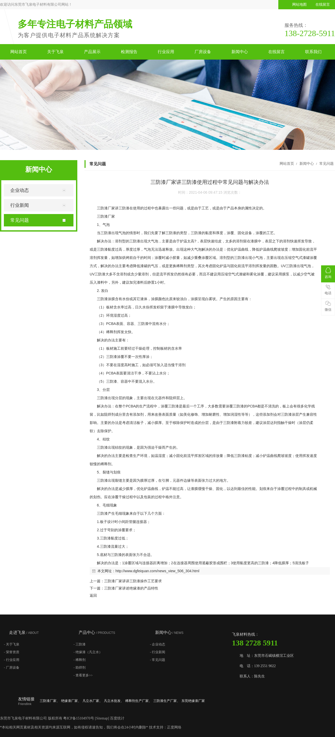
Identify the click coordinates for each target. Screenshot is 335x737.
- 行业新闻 (157, 652)
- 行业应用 (11, 660)
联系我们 (313, 52)
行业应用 (166, 52)
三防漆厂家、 (50, 701)
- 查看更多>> (83, 675)
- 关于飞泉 (11, 644)
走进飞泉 (24, 632)
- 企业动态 (157, 644)
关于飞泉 (55, 52)
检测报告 (129, 52)
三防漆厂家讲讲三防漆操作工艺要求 (133, 581)
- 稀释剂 (79, 660)
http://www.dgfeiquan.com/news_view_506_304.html (157, 571)
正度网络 (174, 727)
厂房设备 (203, 52)
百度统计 (117, 718)
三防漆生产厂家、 (166, 701)
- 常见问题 (157, 660)
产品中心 (97, 632)
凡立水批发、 (114, 701)
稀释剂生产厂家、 (138, 701)
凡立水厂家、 (92, 701)
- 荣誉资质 (11, 652)
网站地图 (299, 4)
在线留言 (322, 4)
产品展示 (92, 52)
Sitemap (102, 718)
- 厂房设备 (11, 667)
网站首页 (18, 52)
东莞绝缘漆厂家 (193, 701)
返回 (93, 595)
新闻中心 (239, 52)
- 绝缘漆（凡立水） (87, 652)
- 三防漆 (79, 644)
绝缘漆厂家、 (71, 701)
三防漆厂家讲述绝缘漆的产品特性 (131, 588)
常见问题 (326, 163)
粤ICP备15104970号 (78, 718)
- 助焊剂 (79, 667)
